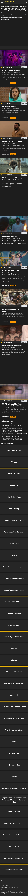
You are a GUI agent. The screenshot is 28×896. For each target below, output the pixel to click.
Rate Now (24, 67)
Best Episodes (3, 48)
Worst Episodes (10, 48)
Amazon (13, 83)
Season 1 (4, 72)
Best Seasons (17, 48)
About (2, 882)
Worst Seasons (24, 48)
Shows (3, 881)
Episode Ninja (14, 887)
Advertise (3, 884)
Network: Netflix (17, 17)
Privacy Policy (4, 885)
